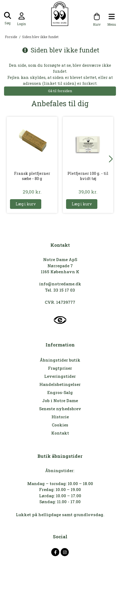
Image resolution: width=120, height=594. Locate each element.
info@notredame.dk (60, 283)
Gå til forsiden (60, 90)
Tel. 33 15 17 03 (60, 290)
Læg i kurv (26, 203)
